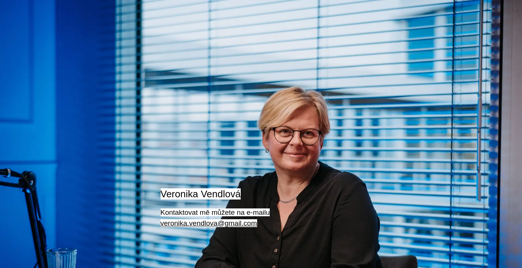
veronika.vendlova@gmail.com (209, 223)
